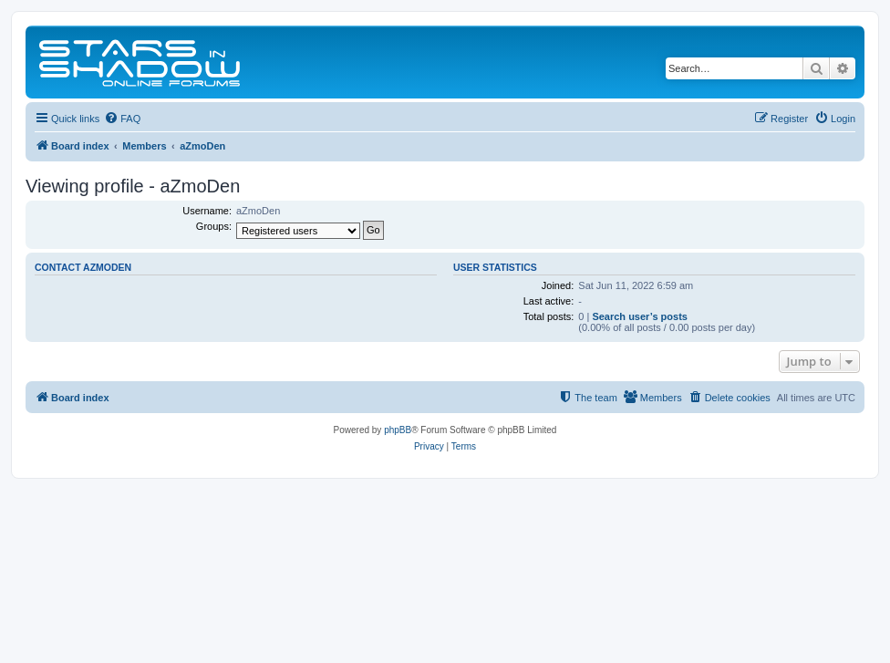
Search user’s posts (640, 316)
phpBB (397, 430)
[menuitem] (122, 118)
